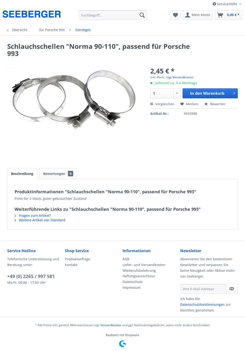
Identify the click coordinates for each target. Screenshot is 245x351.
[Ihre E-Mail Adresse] (203, 289)
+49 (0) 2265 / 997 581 (31, 276)
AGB (125, 259)
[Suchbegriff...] (113, 15)
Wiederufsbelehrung (139, 270)
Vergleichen (162, 104)
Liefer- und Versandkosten (143, 264)
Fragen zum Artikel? (33, 215)
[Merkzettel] (175, 15)
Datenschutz (132, 281)
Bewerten (214, 104)
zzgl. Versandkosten (180, 77)
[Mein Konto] (198, 15)
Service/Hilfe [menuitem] (225, 4)
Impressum (131, 287)
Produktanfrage (77, 259)
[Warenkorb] (228, 15)
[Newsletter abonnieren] (232, 289)
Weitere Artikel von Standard (40, 220)
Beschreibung (22, 173)
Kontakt (71, 264)
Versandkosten (110, 325)
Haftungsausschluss (138, 276)
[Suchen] (142, 15)
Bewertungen (58, 173)
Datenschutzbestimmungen (202, 304)
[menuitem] (113, 15)
